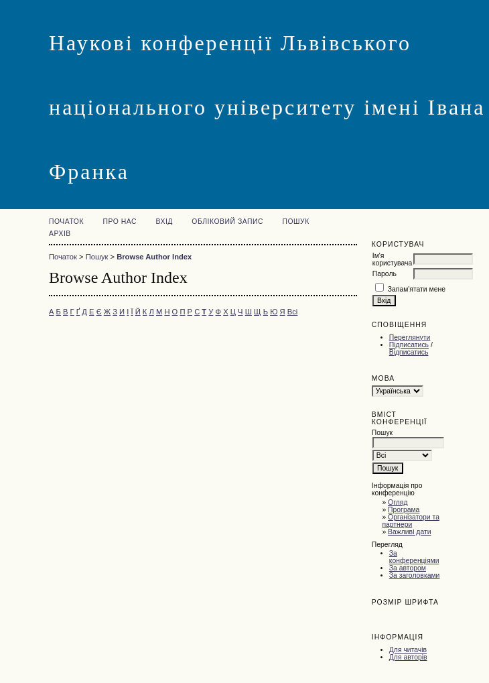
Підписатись (409, 345)
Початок (66, 221)
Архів (60, 233)
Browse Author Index (154, 257)
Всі (292, 312)
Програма (403, 509)
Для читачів (408, 650)
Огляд (397, 502)
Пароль (384, 273)
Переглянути (410, 337)
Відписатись (409, 352)
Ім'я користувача (392, 259)
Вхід (163, 221)
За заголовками (414, 575)
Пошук (295, 221)
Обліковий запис (227, 221)
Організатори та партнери (410, 520)
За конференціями (414, 557)
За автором (407, 568)
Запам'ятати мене (416, 289)
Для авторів (408, 657)
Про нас (119, 221)
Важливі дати (409, 532)
